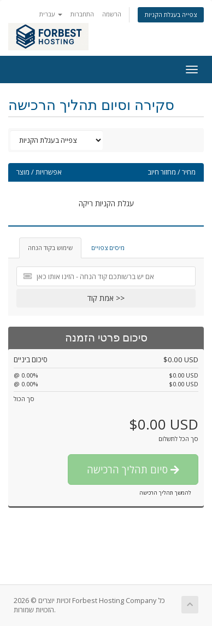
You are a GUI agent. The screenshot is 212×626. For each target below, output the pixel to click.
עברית (50, 14)
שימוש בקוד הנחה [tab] (50, 248)
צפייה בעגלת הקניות (171, 14)
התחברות (82, 14)
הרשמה (111, 14)
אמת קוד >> (106, 298)
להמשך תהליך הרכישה (165, 492)
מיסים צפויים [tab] (108, 248)
